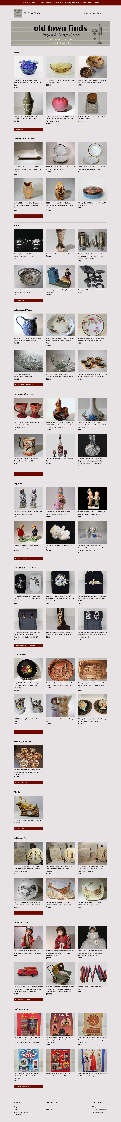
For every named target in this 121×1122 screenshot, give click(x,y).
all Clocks (19, 828)
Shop (86, 13)
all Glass (19, 129)
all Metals (19, 300)
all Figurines (20, 558)
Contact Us (17, 1115)
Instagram (49, 1107)
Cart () (99, 13)
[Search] (106, 13)
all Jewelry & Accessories (26, 645)
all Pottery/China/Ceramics (26, 216)
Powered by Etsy (97, 1112)
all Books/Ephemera (23, 1086)
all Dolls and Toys (23, 1000)
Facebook (49, 1109)
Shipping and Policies (21, 1112)
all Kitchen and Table (24, 385)
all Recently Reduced (24, 782)
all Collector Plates (24, 913)
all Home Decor (21, 732)
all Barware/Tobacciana (25, 474)
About (92, 13)
